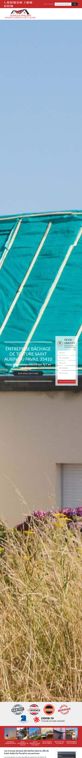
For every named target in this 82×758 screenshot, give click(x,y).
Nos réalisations (28, 373)
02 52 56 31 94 (13, 2)
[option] (10, 736)
